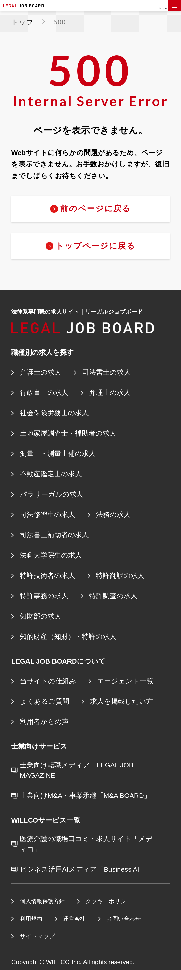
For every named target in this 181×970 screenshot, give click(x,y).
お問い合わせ (123, 919)
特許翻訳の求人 (120, 575)
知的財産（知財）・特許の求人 (68, 636)
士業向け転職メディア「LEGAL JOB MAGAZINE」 (76, 770)
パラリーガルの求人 (51, 494)
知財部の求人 (40, 616)
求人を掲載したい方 (121, 701)
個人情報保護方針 (42, 901)
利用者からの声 (44, 722)
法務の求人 (113, 514)
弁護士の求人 (40, 372)
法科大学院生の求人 (51, 555)
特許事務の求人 (44, 596)
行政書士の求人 (44, 392)
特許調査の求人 (113, 596)
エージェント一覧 (125, 681)
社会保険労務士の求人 (54, 413)
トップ (22, 22)
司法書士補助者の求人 (54, 535)
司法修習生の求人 (47, 514)
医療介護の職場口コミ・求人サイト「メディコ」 (86, 844)
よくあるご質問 (44, 701)
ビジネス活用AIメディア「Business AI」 (83, 869)
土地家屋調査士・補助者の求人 (68, 433)
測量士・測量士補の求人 (58, 453)
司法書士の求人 (106, 372)
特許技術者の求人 (47, 575)
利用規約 (31, 919)
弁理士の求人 (110, 392)
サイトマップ (37, 936)
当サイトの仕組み (48, 681)
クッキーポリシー (109, 901)
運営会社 (74, 919)
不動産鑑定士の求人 (51, 474)
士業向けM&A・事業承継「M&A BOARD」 (85, 795)
